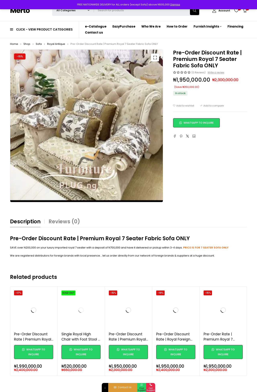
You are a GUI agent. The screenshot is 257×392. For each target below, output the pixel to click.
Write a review (216, 72)
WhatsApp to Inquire (196, 123)
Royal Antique (56, 44)
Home (14, 44)
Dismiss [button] (175, 4)
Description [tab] (25, 221)
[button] (155, 57)
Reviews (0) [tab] (64, 221)
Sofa (39, 44)
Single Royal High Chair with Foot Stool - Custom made (80, 339)
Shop (26, 44)
